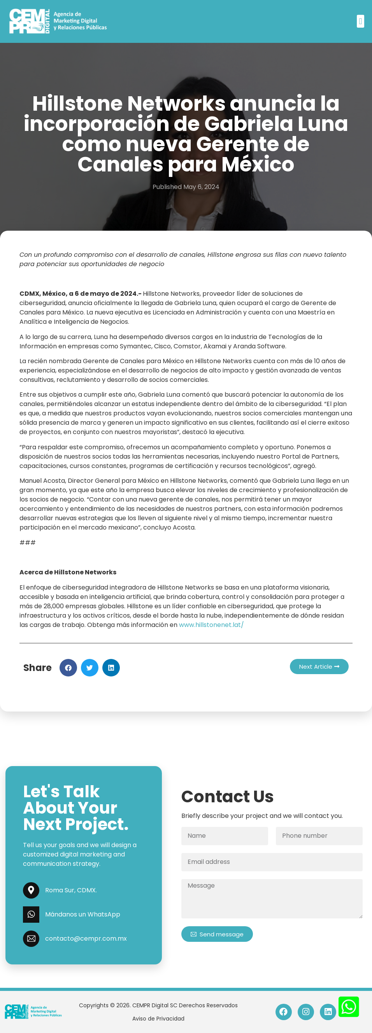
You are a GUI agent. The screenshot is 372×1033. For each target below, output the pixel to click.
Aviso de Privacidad (158, 1018)
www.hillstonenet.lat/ (211, 624)
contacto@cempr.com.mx (86, 938)
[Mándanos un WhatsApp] (31, 914)
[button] (360, 21)
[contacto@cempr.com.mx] (31, 939)
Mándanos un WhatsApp (82, 914)
